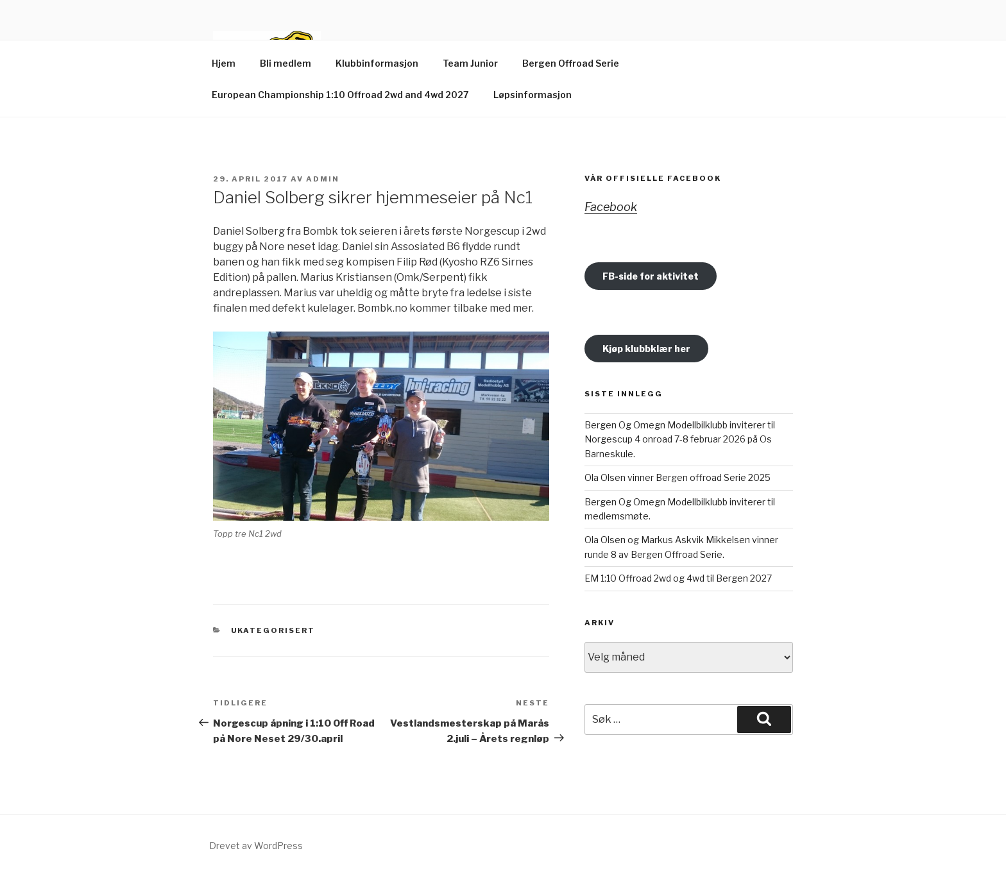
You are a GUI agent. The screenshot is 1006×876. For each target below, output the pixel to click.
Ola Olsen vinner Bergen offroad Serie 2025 (677, 477)
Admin (322, 178)
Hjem (223, 63)
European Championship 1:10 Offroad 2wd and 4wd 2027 (340, 94)
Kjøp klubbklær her (646, 348)
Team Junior (470, 63)
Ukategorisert (273, 630)
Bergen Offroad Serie (570, 63)
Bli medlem (285, 63)
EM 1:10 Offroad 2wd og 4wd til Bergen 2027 (678, 578)
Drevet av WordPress (256, 845)
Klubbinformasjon (377, 63)
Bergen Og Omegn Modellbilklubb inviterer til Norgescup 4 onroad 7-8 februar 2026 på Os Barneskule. (679, 439)
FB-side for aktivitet (650, 276)
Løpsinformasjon (532, 94)
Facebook (610, 207)
